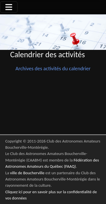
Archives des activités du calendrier (53, 68)
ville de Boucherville (27, 172)
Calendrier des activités (47, 55)
